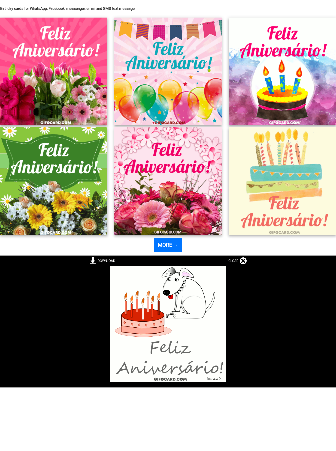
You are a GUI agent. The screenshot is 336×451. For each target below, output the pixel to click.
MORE (168, 245)
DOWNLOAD (105, 261)
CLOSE (234, 261)
